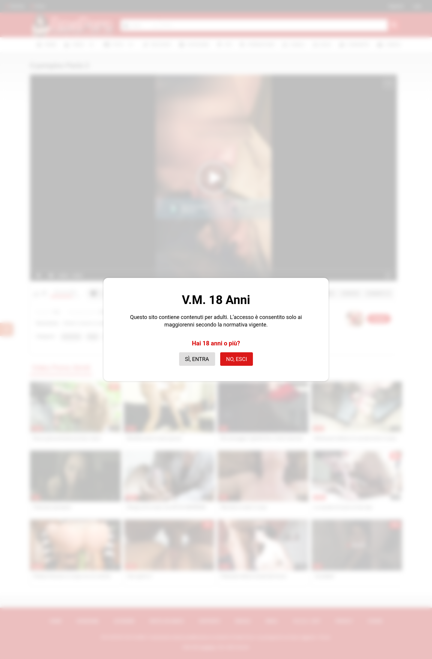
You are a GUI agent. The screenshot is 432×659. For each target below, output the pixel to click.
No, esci (236, 359)
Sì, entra (197, 359)
